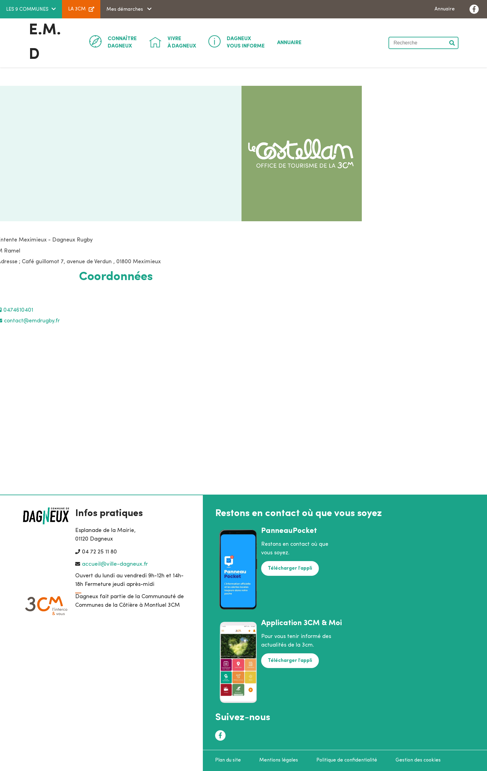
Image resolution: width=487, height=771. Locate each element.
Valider (452, 43)
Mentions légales (278, 760)
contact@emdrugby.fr (32, 321)
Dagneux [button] (122, 42)
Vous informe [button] (246, 42)
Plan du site (228, 760)
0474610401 (18, 310)
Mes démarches (125, 9)
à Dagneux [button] (182, 42)
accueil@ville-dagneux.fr (115, 564)
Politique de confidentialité (346, 760)
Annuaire (445, 9)
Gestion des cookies (418, 760)
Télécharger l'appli (290, 568)
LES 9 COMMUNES (27, 9)
